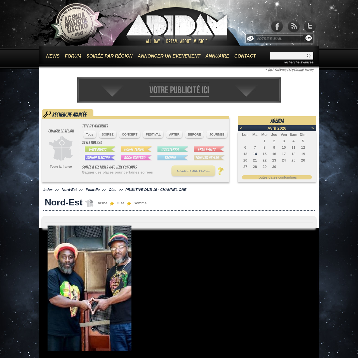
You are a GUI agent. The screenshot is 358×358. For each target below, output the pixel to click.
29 (265, 167)
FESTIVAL (153, 134)
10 (284, 147)
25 (293, 160)
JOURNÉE (216, 134)
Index (48, 190)
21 (255, 160)
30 (274, 167)
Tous (89, 134)
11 (293, 147)
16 (274, 154)
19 (303, 154)
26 (303, 160)
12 (303, 147)
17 (284, 154)
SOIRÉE (108, 134)
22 (265, 160)
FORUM (73, 56)
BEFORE (194, 134)
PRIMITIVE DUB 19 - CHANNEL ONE (155, 190)
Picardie (93, 190)
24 (284, 160)
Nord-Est (69, 190)
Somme (140, 203)
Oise (112, 190)
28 (255, 167)
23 (274, 160)
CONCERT (129, 134)
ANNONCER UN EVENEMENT (169, 56)
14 (255, 154)
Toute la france (61, 166)
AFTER (174, 134)
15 (265, 154)
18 (293, 154)
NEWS (53, 56)
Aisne (102, 203)
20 (245, 160)
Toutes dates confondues (277, 177)
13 (245, 154)
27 (245, 167)
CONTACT (245, 56)
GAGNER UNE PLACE (193, 170)
